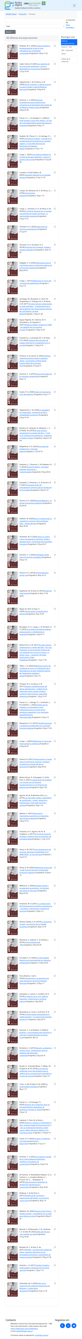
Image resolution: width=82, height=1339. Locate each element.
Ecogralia (22, 14)
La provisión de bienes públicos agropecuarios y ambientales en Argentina (35, 632)
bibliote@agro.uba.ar (24, 1331)
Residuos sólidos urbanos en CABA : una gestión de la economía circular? (35, 327)
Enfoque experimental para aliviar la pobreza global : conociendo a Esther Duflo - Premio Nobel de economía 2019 (34, 361)
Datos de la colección (66, 60)
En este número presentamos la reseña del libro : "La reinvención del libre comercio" (35, 1017)
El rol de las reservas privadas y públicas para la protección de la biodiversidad (35, 836)
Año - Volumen (67, 50)
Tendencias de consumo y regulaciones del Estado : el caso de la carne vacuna (34, 1198)
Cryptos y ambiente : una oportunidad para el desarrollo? (35, 1141)
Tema (64, 54)
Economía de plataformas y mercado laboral (33, 449)
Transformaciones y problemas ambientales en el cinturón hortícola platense (35, 725)
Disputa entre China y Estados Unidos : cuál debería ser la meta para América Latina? (35, 1213)
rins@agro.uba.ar (41, 1335)
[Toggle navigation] (74, 5)
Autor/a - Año (67, 47)
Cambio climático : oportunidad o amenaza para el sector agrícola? (34, 1267)
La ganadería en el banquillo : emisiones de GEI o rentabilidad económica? (34, 412)
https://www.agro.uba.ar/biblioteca (24, 1328)
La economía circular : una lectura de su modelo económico (35, 924)
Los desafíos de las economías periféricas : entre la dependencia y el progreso (34, 66)
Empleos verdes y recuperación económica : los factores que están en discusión (34, 888)
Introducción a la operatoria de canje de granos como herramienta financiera (34, 981)
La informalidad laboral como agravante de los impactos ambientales (35, 960)
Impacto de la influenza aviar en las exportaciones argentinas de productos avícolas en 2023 (34, 1107)
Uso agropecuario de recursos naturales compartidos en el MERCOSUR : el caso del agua (35, 852)
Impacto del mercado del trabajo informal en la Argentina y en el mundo (34, 342)
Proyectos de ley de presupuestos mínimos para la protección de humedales (35, 487)
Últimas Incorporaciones (68, 42)
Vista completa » (70, 26)
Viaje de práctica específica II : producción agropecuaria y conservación (33, 1184)
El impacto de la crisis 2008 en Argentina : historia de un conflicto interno (33, 999)
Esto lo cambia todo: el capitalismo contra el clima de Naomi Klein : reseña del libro (35, 521)
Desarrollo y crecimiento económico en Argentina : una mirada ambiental (34, 816)
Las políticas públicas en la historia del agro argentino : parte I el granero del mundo (35, 157)
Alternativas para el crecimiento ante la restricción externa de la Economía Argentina (35, 265)
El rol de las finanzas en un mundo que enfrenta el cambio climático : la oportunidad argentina (35, 213)
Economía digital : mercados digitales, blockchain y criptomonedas (34, 469)
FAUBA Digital (11, 14)
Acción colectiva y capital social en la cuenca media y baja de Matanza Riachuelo (35, 87)
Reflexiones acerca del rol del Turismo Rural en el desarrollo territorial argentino (35, 870)
